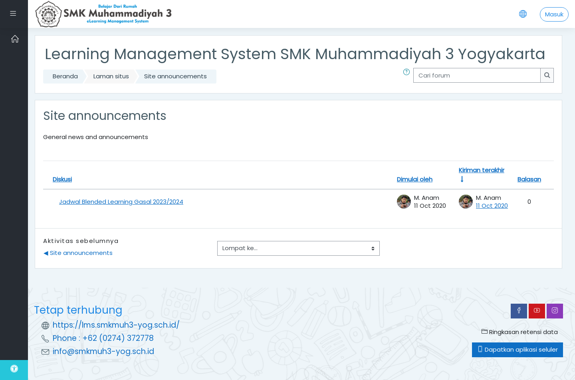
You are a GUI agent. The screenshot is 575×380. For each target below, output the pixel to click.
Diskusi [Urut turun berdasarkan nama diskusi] (62, 179)
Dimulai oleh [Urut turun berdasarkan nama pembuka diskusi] (414, 179)
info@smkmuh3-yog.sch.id (103, 351)
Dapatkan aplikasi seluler (517, 349)
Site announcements (175, 76)
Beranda (65, 76)
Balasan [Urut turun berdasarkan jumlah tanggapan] (529, 179)
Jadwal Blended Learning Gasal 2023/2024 (121, 201)
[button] (408, 76)
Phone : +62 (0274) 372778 (103, 338)
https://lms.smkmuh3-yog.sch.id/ (116, 325)
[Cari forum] (477, 75)
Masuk (554, 14)
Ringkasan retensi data (520, 332)
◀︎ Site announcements (78, 253)
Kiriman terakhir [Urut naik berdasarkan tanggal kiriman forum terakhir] (481, 170)
